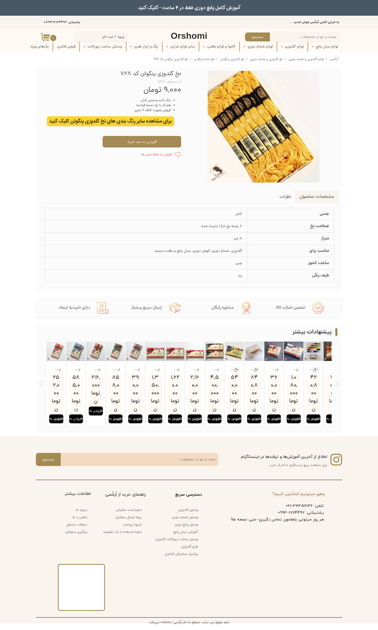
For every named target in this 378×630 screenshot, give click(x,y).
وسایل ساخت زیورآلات (105, 47)
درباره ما (81, 515)
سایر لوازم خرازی (182, 47)
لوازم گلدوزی (294, 47)
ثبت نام (108, 37)
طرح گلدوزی (189, 552)
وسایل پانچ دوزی (186, 530)
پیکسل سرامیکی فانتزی (181, 559)
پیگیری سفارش (76, 537)
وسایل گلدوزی (188, 515)
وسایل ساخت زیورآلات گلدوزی (178, 545)
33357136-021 (299, 511)
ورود (120, 37)
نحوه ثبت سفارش (129, 515)
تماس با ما (80, 523)
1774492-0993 (291, 518)
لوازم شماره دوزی (260, 47)
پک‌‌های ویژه (40, 47)
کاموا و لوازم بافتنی (221, 47)
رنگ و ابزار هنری (146, 47)
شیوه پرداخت (132, 530)
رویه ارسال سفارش (128, 523)
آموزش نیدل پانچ (186, 537)
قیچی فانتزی (66, 47)
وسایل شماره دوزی (185, 523)
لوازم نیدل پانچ (327, 47)
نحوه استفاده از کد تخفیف (122, 537)
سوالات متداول (76, 530)
